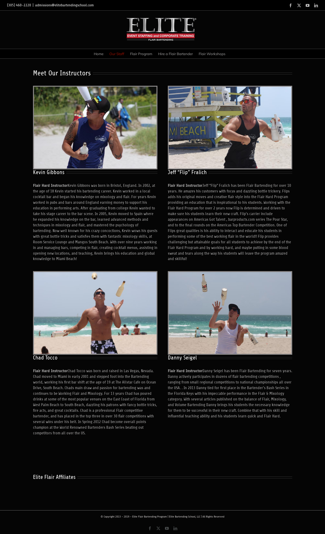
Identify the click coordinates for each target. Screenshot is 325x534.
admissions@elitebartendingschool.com (64, 5)
